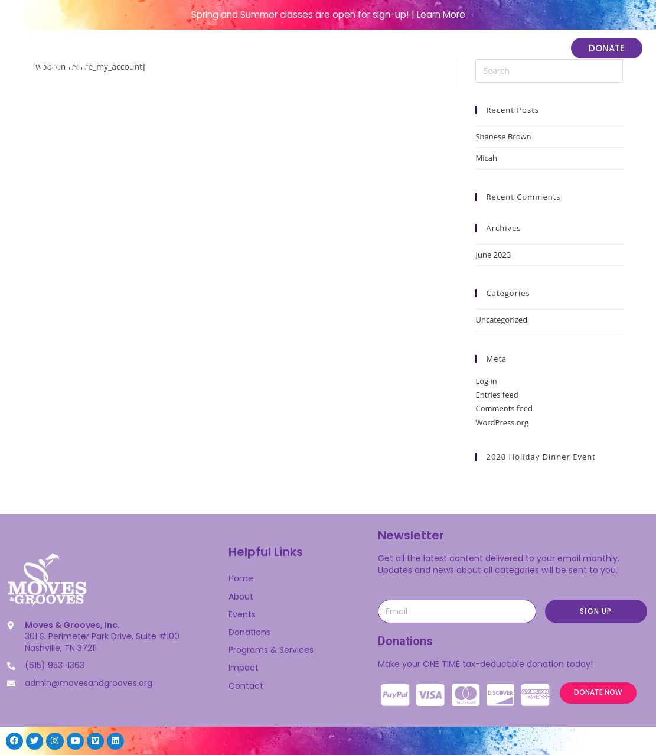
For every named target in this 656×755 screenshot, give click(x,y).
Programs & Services (418, 48)
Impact (524, 48)
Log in (486, 381)
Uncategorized (501, 319)
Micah (486, 157)
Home (208, 49)
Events (317, 49)
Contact (246, 686)
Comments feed (503, 408)
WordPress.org (501, 422)
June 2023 (493, 254)
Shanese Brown (503, 136)
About (261, 49)
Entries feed (496, 394)
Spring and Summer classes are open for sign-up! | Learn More (328, 14)
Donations (249, 632)
